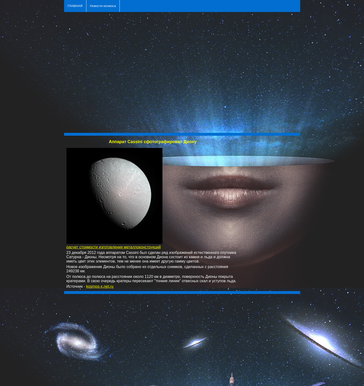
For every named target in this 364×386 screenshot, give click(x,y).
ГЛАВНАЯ (75, 6)
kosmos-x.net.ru (99, 286)
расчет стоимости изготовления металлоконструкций (113, 247)
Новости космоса (103, 6)
